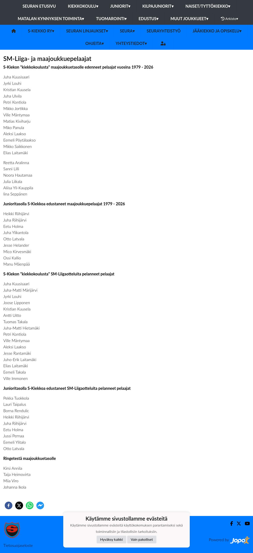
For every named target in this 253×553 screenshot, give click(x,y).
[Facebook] (230, 523)
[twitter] (19, 505)
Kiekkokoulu (83, 6)
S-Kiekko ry (41, 30)
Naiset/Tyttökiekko (208, 6)
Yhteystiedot (131, 43)
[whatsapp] (30, 505)
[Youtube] (245, 523)
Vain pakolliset (142, 539)
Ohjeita (94, 43)
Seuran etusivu (39, 6)
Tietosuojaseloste (18, 545)
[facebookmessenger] (40, 505)
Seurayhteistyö (164, 30)
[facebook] (9, 505)
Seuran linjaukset (87, 30)
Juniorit (120, 6)
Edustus (148, 18)
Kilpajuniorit (157, 6)
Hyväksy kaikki (111, 539)
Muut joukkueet (189, 18)
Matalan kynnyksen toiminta (51, 18)
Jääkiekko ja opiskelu (217, 30)
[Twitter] (237, 523)
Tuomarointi (111, 18)
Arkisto (229, 18)
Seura (127, 30)
